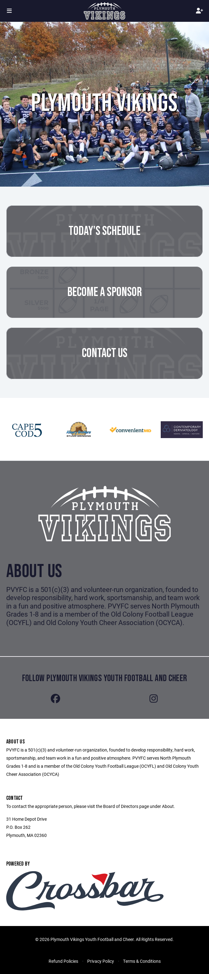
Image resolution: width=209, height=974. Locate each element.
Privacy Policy (100, 961)
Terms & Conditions (142, 961)
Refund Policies (63, 961)
